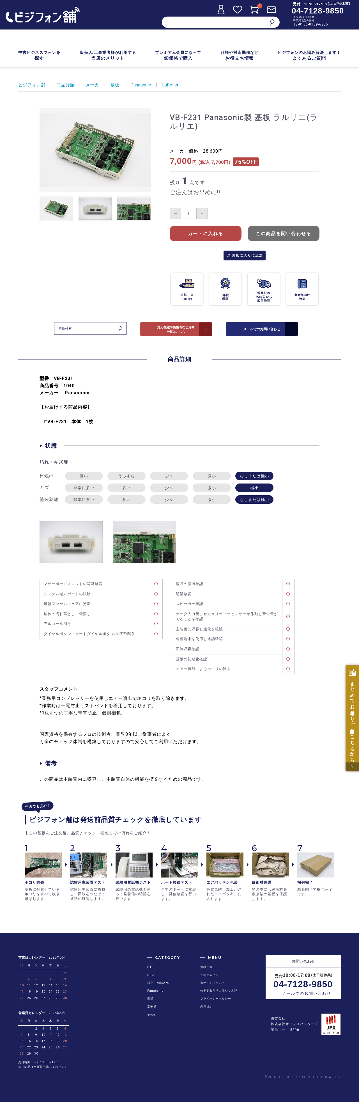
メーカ (92, 85)
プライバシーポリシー (215, 998)
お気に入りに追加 (247, 255)
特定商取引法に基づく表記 (218, 990)
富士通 (152, 1006)
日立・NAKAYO (158, 982)
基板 (114, 85)
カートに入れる (205, 233)
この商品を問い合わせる (283, 233)
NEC (150, 975)
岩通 (150, 998)
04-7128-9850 (318, 10)
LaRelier (170, 85)
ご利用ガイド (209, 975)
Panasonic (140, 85)
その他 (152, 1014)
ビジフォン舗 (31, 85)
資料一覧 (206, 966)
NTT (150, 966)
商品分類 (65, 85)
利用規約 (206, 1006)
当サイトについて (212, 982)
